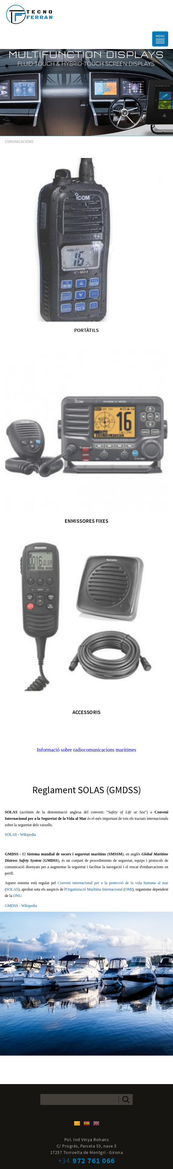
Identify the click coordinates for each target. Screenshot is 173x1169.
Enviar (126, 1099)
